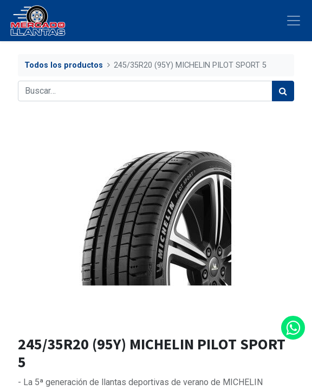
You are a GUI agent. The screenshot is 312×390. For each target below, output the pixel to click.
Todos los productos (63, 65)
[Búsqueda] (283, 91)
